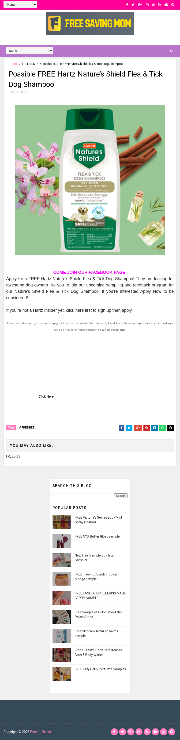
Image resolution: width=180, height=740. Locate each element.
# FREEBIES (26, 427)
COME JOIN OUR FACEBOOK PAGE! (90, 272)
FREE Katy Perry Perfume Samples (100, 669)
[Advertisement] (41, 362)
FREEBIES (28, 64)
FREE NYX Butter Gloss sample (97, 536)
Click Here (46, 396)
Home (13, 64)
